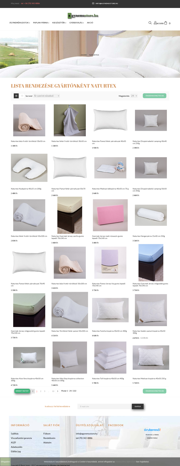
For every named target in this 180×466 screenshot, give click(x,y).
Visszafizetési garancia (21, 438)
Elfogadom (5, 462)
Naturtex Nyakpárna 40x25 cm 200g (26, 189)
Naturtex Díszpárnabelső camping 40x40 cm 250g (150, 142)
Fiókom (46, 433)
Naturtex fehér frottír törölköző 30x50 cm (69, 141)
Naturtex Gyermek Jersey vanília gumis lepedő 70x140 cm (68, 237)
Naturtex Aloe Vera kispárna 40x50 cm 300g (27, 379)
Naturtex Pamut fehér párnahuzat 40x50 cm (109, 142)
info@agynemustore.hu (105, 3)
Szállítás (15, 433)
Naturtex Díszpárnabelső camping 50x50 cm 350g (150, 190)
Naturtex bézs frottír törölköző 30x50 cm (28, 141)
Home (84, 55)
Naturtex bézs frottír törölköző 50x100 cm (69, 284)
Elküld (138, 406)
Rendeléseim (49, 438)
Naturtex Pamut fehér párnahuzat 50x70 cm (68, 190)
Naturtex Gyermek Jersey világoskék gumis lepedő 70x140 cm (150, 285)
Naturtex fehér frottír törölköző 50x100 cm (29, 236)
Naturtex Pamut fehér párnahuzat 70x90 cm (28, 285)
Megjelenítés (124, 96)
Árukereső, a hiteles (152, 434)
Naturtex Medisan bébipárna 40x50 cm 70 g (110, 189)
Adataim (47, 442)
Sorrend (29, 96)
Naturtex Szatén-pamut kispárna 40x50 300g (149, 332)
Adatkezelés (16, 447)
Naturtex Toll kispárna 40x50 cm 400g (108, 378)
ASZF (13, 442)
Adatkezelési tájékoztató (125, 462)
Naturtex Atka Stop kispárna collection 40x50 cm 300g (68, 379)
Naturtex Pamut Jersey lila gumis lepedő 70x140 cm (108, 285)
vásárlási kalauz (152, 438)
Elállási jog (16, 451)
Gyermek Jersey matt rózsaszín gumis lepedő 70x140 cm (107, 237)
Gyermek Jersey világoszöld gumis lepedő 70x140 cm (28, 332)
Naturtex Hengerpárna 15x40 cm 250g (149, 236)
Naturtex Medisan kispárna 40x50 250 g (149, 378)
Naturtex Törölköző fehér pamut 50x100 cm (70, 331)
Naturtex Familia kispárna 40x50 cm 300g (109, 331)
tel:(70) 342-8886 (84, 438)
